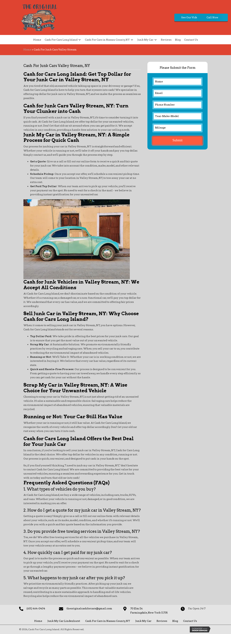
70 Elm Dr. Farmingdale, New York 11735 (149, 610)
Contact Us (190, 621)
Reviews (162, 621)
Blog (175, 621)
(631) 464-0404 (36, 608)
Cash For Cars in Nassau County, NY (107, 621)
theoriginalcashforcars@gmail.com (89, 608)
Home (27, 49)
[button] (160, 17)
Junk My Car (143, 621)
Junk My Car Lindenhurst (63, 621)
